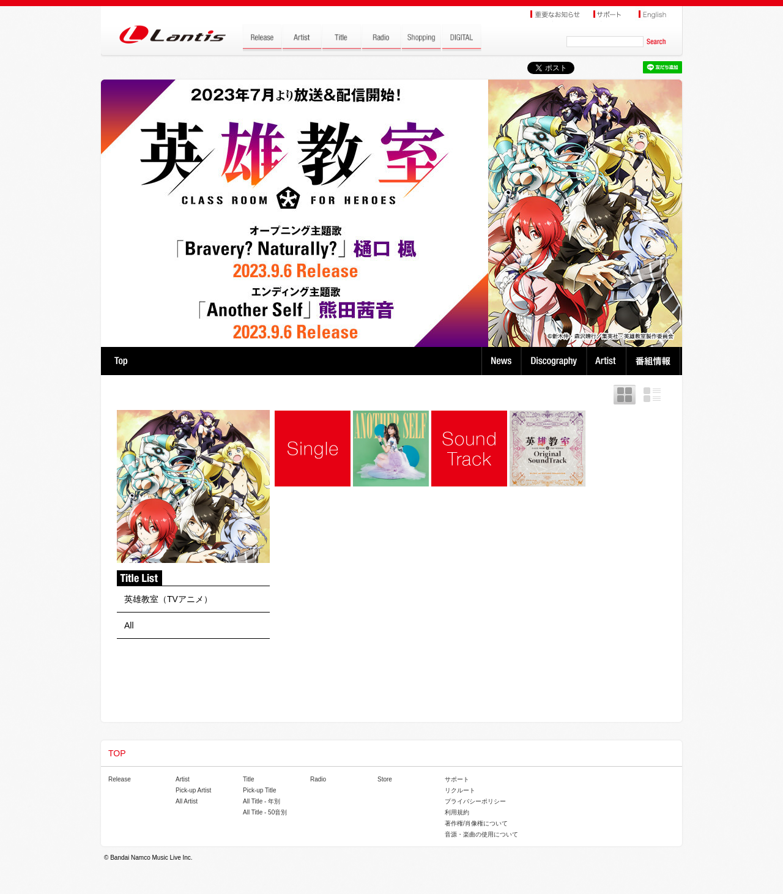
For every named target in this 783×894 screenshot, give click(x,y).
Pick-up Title (259, 790)
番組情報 (655, 361)
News (501, 361)
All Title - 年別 (261, 801)
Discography (555, 361)
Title (248, 779)
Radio (318, 779)
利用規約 (457, 812)
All (129, 625)
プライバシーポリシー (475, 801)
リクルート (460, 790)
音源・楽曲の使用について (481, 834)
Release (119, 779)
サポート (457, 779)
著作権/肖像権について (476, 823)
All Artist (187, 801)
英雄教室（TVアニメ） (168, 599)
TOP (121, 361)
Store (384, 779)
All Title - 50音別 (265, 812)
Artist (608, 361)
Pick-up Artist (193, 790)
